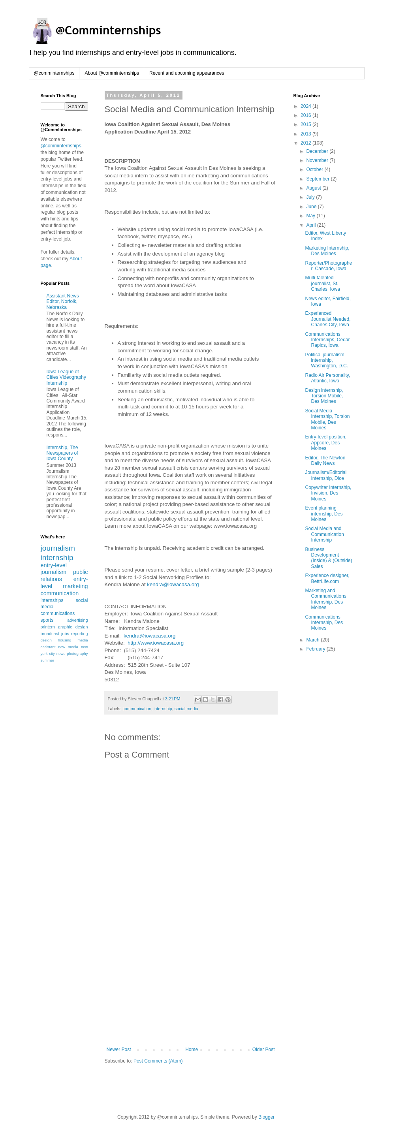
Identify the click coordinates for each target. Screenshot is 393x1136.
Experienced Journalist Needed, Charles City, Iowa (327, 318)
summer (48, 660)
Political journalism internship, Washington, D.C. (326, 360)
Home (191, 1049)
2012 (306, 143)
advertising (77, 620)
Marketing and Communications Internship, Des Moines (325, 599)
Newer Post (119, 1049)
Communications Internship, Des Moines (324, 622)
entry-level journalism (54, 569)
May (311, 215)
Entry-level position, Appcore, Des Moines (325, 442)
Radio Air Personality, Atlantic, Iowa (327, 378)
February (316, 649)
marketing (75, 586)
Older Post (263, 1049)
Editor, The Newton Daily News (325, 460)
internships (52, 600)
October (315, 169)
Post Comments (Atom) (158, 1061)
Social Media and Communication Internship (324, 534)
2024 (306, 106)
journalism (58, 548)
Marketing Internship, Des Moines (327, 250)
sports (47, 620)
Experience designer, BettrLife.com (327, 578)
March (313, 640)
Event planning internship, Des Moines (323, 513)
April (311, 225)
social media (186, 708)
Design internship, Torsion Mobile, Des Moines (324, 395)
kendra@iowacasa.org (173, 584)
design (46, 640)
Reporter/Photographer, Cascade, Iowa (328, 265)
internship (163, 708)
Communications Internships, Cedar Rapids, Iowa (327, 339)
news (60, 653)
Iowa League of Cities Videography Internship (66, 377)
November (317, 160)
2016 (306, 115)
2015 (306, 124)
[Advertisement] (191, 987)
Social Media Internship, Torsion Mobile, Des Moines (327, 419)
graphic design (73, 626)
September (318, 179)
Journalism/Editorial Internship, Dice (325, 475)
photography (77, 653)
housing (64, 640)
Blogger (266, 1117)
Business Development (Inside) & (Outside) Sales (328, 558)
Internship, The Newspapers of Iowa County (62, 453)
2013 (306, 134)
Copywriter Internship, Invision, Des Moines (328, 493)
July (311, 197)
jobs (65, 633)
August (314, 188)
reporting (79, 633)
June (312, 206)
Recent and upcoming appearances (186, 73)
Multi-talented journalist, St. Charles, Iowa (322, 283)
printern (48, 626)
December (317, 151)
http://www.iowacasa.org (156, 643)
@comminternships (54, 73)
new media (68, 647)
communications (58, 613)
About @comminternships (112, 73)
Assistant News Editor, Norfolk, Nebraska (63, 301)
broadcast (50, 633)
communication (136, 708)
